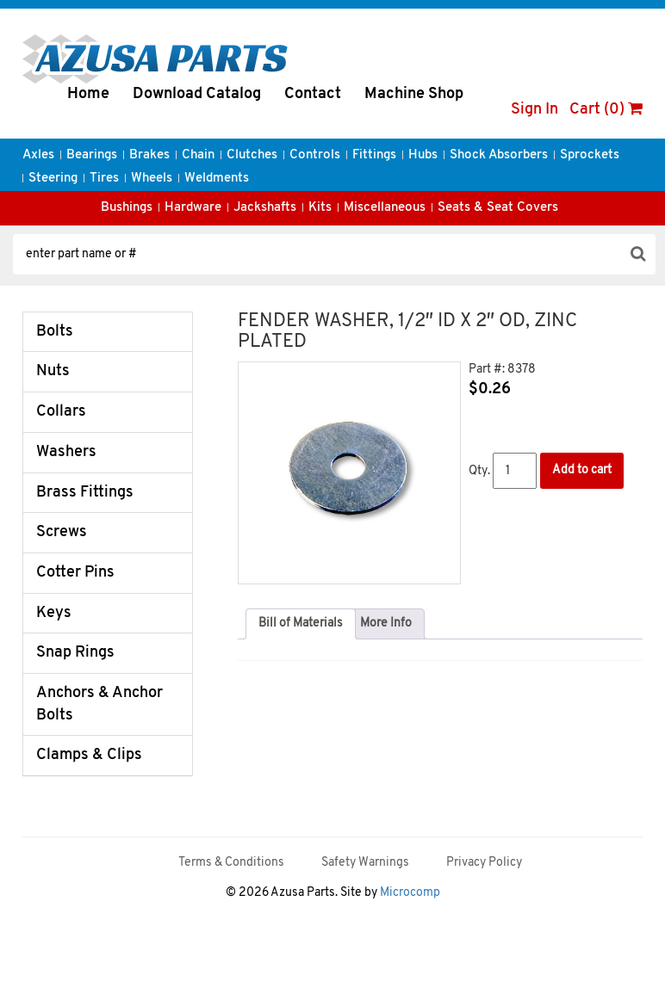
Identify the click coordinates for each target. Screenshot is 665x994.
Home (88, 94)
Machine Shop (413, 94)
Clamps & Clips (89, 755)
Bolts (54, 332)
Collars (61, 412)
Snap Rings (75, 653)
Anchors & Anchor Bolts (99, 704)
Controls (314, 155)
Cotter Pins (75, 573)
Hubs (423, 155)
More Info (386, 623)
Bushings (126, 207)
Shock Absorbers (499, 155)
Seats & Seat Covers (498, 207)
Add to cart (582, 470)
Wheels (151, 178)
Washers (66, 452)
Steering (53, 178)
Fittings (374, 155)
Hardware (193, 207)
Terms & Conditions (231, 862)
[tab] (300, 623)
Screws (61, 532)
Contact (312, 94)
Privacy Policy (484, 862)
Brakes (149, 155)
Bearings (91, 155)
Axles (38, 155)
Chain (198, 155)
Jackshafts (264, 207)
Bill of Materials (300, 623)
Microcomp (410, 892)
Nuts (53, 371)
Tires (104, 178)
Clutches (252, 155)
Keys (53, 613)
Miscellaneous (385, 207)
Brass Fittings (85, 493)
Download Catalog (197, 94)
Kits (320, 207)
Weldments (216, 178)
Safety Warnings (365, 862)
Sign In (534, 110)
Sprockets (589, 155)
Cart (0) (606, 110)
